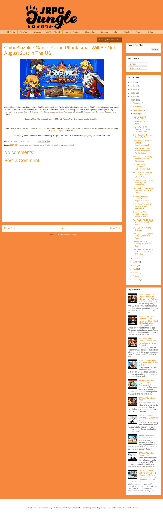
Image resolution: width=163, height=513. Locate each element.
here (97, 119)
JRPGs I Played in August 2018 (146, 381)
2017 (133, 89)
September (137, 110)
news (65, 145)
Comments (135, 68)
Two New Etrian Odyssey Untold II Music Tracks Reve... (142, 166)
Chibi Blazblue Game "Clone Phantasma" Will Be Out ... (141, 151)
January (136, 280)
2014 (12, 145)
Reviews (37, 32)
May (135, 265)
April (135, 269)
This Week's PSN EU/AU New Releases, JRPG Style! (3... (143, 251)
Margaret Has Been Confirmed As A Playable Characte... (142, 198)
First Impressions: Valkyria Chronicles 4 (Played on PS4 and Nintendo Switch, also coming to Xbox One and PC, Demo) (142, 476)
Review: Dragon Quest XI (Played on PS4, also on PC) (148, 362)
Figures (138, 32)
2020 (133, 82)
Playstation (90, 32)
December (137, 103)
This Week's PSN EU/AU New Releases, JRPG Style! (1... (143, 190)
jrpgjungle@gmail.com (90, 136)
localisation (58, 145)
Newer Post (9, 228)
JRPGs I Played (53, 32)
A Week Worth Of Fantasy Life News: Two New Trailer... (141, 129)
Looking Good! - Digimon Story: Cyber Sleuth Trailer (143, 236)
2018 (133, 86)
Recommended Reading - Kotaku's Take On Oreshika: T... (142, 174)
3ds (16, 145)
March (136, 272)
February (137, 276)
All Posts (11, 32)
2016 (133, 93)
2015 (133, 96)
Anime (150, 32)
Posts (133, 64)
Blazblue (36, 145)
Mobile (127, 32)
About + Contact (72, 32)
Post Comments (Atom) (67, 235)
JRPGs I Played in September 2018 (146, 436)
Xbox (116, 32)
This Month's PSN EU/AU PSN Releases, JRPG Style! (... (140, 120)
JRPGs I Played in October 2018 (146, 454)
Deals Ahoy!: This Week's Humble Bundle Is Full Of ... (141, 214)
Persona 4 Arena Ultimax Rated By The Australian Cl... (143, 182)
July (135, 258)
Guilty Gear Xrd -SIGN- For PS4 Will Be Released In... (142, 206)
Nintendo (104, 32)
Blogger (135, 508)
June (135, 262)
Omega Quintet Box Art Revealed (142, 229)
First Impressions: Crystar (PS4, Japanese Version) (148, 418)
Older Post (115, 228)
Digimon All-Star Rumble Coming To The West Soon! (143, 243)
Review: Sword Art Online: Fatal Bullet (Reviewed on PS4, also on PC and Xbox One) (148, 297)
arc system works (25, 145)
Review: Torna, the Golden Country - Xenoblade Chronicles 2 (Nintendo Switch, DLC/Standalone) (148, 320)
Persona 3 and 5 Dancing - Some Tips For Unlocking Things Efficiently (147, 341)
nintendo (71, 145)
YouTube (24, 32)
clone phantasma (46, 145)
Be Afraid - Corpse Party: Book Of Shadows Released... (143, 158)
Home (62, 228)
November (137, 107)
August (136, 114)
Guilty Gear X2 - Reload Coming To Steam (142, 136)
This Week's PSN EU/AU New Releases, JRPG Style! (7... (143, 222)
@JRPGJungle (56, 131)
